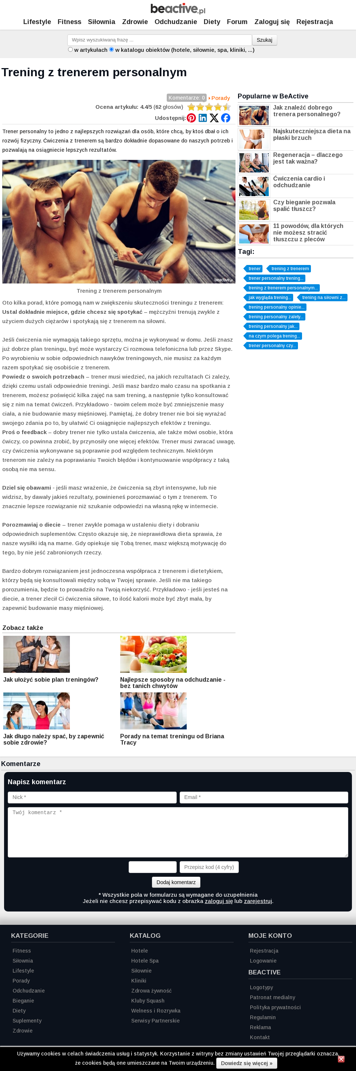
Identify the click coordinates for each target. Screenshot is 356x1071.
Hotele (139, 951)
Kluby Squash (148, 1001)
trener (255, 268)
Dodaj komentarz (176, 882)
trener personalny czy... (272, 345)
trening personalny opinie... (277, 307)
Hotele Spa (145, 961)
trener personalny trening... (276, 278)
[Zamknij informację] (341, 1060)
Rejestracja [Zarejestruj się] (314, 22)
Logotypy (261, 987)
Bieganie (23, 1001)
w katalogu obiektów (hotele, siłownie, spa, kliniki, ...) (185, 50)
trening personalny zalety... (276, 316)
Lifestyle (37, 22)
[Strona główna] (178, 12)
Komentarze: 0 (187, 98)
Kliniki (138, 981)
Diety (212, 22)
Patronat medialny (272, 997)
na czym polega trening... (274, 336)
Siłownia (101, 22)
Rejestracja (264, 951)
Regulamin (263, 1017)
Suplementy (27, 1021)
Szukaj (264, 40)
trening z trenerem (290, 268)
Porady (220, 98)
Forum (237, 22)
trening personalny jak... (273, 326)
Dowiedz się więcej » (246, 1063)
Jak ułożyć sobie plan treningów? (50, 679)
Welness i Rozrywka (155, 1011)
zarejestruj (258, 901)
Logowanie (263, 961)
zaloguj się (219, 901)
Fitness (69, 22)
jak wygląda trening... (270, 297)
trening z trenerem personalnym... (283, 288)
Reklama (260, 1027)
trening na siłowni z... (324, 297)
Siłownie (141, 971)
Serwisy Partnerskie (155, 1021)
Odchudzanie (176, 22)
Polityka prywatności (275, 1007)
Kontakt (260, 1037)
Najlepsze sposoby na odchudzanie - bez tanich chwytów (173, 682)
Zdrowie (135, 22)
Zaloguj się (272, 22)
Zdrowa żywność (151, 991)
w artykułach (91, 50)
